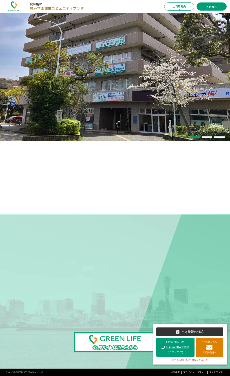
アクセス (211, 6)
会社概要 (175, 372)
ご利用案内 (179, 7)
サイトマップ (216, 372)
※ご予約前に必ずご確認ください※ (190, 360)
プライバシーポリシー (194, 372)
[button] (195, 137)
